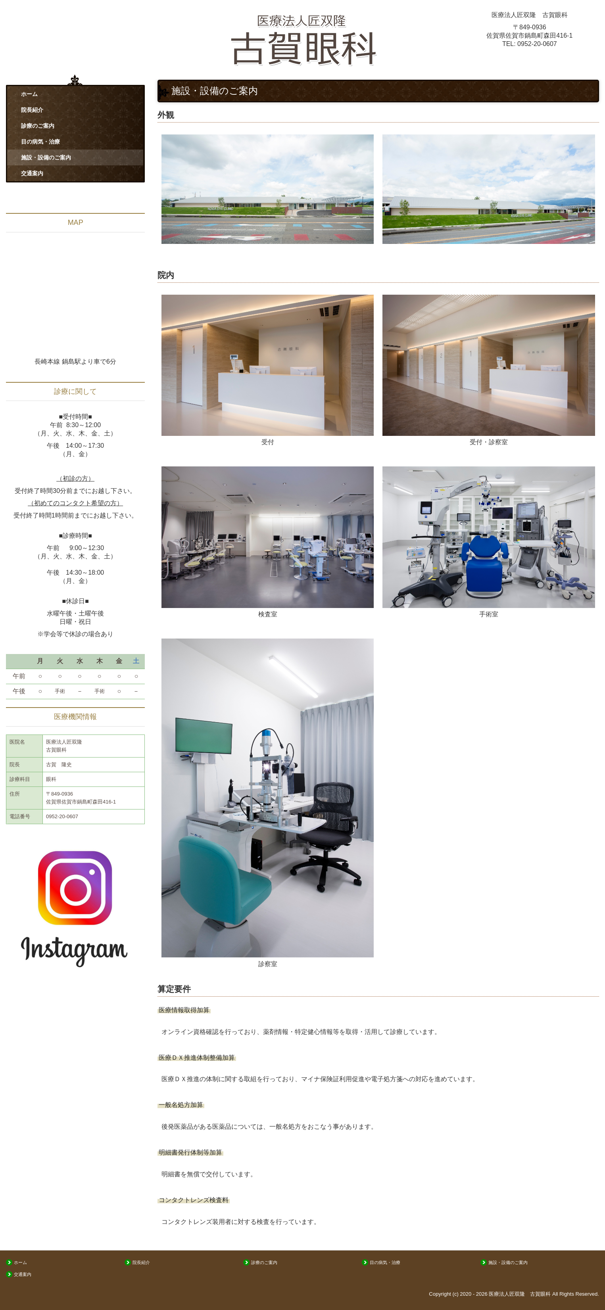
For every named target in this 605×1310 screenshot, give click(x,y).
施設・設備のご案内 (46, 157)
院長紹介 (32, 110)
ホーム (29, 94)
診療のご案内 (37, 126)
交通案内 (32, 173)
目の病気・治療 (40, 141)
